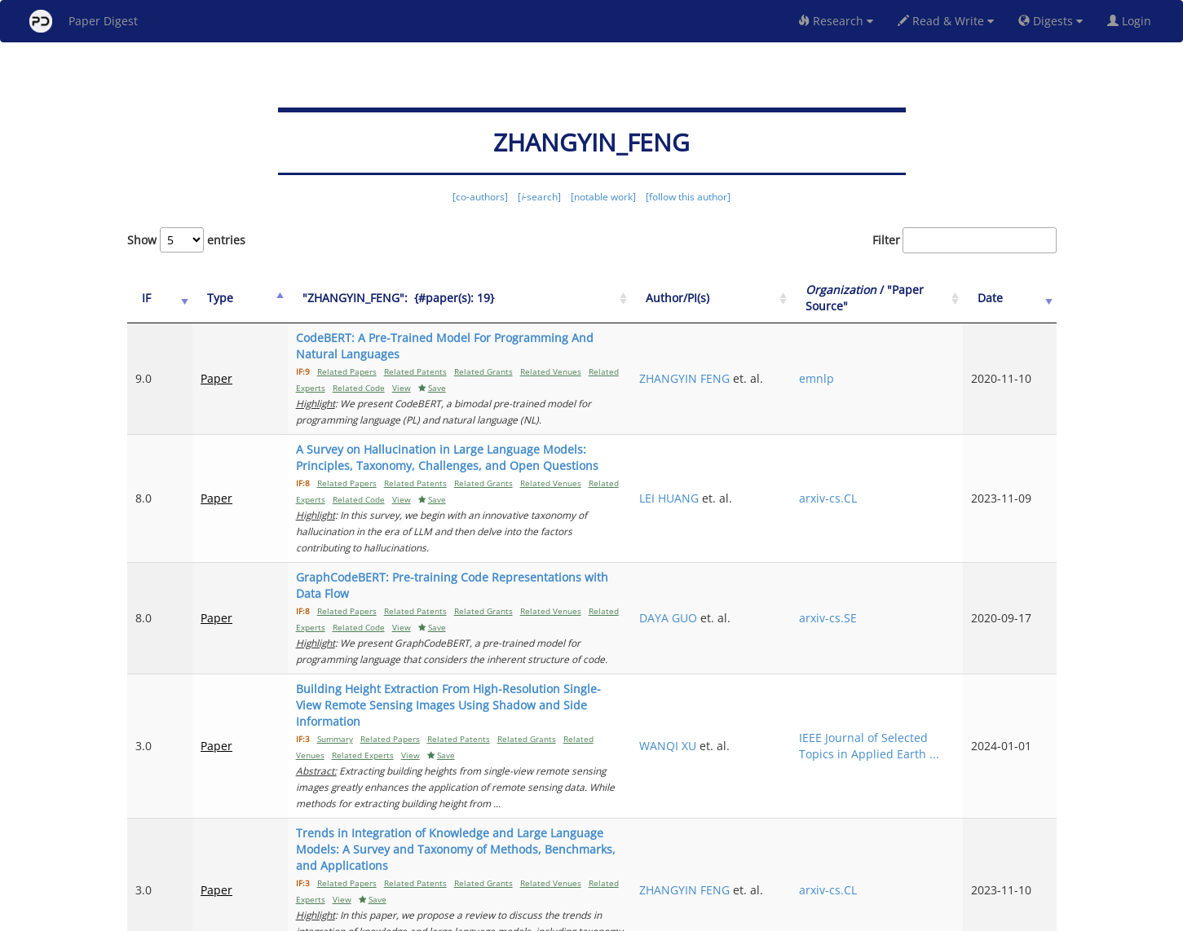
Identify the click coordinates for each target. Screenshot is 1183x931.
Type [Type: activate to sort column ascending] (206, 297)
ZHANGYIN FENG (771, 362)
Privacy (637, 916)
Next (1031, 850)
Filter (964, 240)
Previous (839, 850)
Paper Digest (83, 21)
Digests (1050, 21)
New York (723, 916)
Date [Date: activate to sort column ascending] (1009, 297)
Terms (598, 916)
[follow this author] (688, 197)
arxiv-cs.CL (882, 473)
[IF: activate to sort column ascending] (153, 298)
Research (835, 21)
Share (675, 916)
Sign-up (558, 916)
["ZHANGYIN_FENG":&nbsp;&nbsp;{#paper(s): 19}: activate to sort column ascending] (485, 298)
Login (1132, 21)
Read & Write (946, 21)
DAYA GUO (755, 577)
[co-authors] (480, 197)
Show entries (186, 240)
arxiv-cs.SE (882, 577)
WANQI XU (754, 680)
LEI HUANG (755, 473)
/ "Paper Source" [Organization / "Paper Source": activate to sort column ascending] (900, 298)
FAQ (523, 916)
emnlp (870, 370)
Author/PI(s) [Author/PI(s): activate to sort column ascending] (764, 297)
